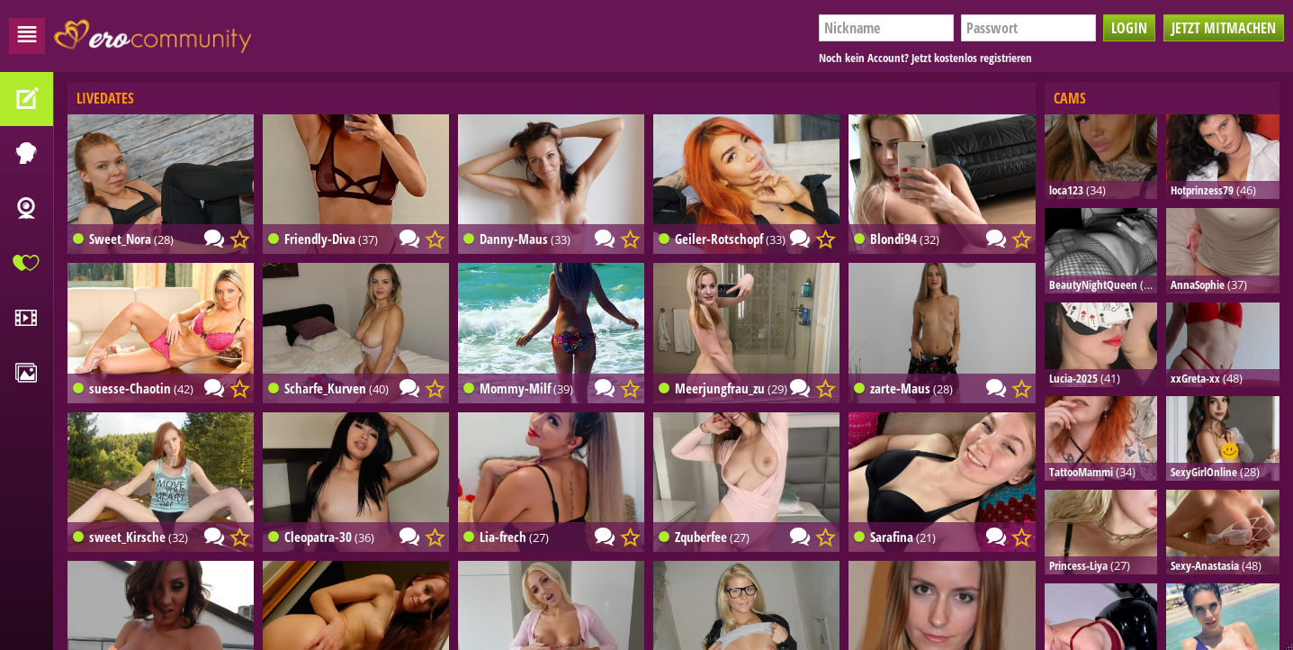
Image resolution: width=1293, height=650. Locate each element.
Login (1129, 28)
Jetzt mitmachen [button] (1224, 28)
